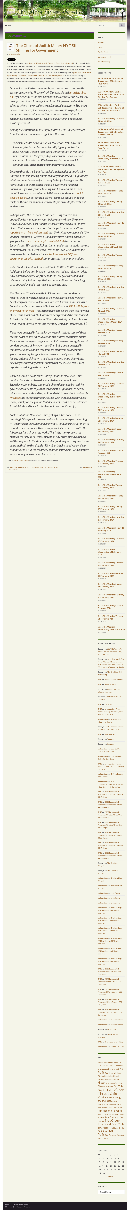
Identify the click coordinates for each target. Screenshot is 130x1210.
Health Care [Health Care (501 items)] (114, 1079)
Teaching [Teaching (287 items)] (101, 1121)
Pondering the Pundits (114, 679)
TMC (100, 679)
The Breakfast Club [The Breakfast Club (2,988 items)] (111, 1124)
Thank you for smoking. (114, 1042)
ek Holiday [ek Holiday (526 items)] (102, 1069)
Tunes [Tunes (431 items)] (119, 1135)
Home (8, 25)
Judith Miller (34, 467)
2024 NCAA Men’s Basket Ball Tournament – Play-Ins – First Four (111, 169)
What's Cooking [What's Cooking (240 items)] (103, 1138)
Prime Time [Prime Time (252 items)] (112, 1107)
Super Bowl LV (110, 684)
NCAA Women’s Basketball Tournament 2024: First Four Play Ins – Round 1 (111, 132)
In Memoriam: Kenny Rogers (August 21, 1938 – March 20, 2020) (111, 766)
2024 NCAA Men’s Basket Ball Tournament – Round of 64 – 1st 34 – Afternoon (111, 108)
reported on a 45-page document (29, 232)
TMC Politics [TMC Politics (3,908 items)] (106, 1132)
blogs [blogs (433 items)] (121, 1062)
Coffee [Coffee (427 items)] (111, 1066)
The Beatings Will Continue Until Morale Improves (110, 910)
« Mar (110, 1176)
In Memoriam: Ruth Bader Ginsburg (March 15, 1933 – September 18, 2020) (111, 711)
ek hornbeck (103, 719)
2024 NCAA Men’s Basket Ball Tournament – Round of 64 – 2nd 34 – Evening (111, 94)
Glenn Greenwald (17, 467)
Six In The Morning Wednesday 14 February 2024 (109, 552)
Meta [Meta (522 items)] (120, 1083)
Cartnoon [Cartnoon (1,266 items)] (103, 1065)
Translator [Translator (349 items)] (112, 1135)
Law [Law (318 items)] (109, 1083)
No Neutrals (112, 1029)
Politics (57, 467)
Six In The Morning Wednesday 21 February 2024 (109, 474)
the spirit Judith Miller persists (51, 75)
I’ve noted (15, 397)
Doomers (110, 739)
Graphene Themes (23, 1207)
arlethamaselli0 (14, 54)
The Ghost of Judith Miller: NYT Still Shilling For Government (47, 47)
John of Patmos (117, 1020)
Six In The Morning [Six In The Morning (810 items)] (113, 1117)
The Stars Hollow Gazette (65, 11)
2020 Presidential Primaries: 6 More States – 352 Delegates (110, 971)
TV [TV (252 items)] (123, 1135)
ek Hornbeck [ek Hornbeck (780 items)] (113, 1069)
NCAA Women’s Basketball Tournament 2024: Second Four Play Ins (110, 81)
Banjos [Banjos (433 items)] (100, 1062)
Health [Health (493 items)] (107, 1076)
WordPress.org (104, 62)
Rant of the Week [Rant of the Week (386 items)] (104, 1114)
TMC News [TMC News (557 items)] (113, 1128)
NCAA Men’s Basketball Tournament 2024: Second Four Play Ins (110, 145)
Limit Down (115, 893)
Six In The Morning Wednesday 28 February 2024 (109, 397)
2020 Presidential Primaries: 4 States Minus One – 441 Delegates (110, 784)
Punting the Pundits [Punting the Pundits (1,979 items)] (110, 1110)
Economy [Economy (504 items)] (119, 1066)
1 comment (87, 467)
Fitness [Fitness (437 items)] (101, 1076)
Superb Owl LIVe (117, 1047)
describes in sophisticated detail (45, 241)
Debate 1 (108, 704)
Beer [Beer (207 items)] (117, 1062)
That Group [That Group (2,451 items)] (112, 1120)
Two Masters (110, 734)
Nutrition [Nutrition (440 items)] (109, 1087)
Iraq (26, 467)
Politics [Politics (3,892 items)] (103, 1097)
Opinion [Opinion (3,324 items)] (115, 1093)
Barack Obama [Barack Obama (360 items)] (109, 1062)
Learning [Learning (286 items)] (114, 1083)
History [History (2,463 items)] (102, 1082)
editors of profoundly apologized (50, 63)
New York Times (46, 467)
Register (101, 42)
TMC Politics (12, 469)
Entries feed (103, 52)
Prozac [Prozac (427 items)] (119, 1107)
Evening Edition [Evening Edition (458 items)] (115, 1073)
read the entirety (21, 460)
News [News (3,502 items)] (101, 1086)
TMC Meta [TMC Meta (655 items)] (103, 1128)
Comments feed (104, 57)
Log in (100, 47)
